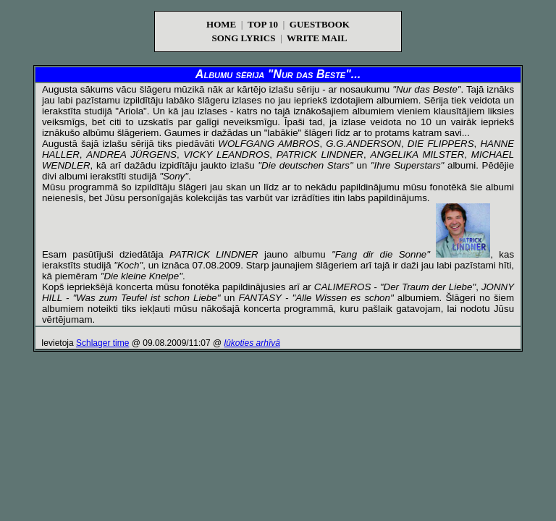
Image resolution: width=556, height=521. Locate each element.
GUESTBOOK (320, 24)
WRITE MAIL (317, 38)
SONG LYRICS (243, 38)
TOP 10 (263, 24)
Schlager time (102, 343)
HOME (221, 24)
